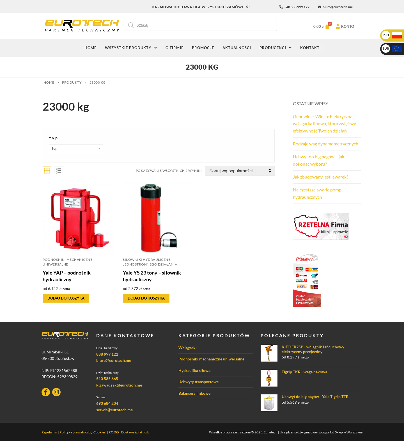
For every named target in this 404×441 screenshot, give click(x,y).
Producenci (276, 47)
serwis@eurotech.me (114, 409)
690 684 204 (107, 403)
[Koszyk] (320, 26)
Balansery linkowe (194, 393)
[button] (131, 48)
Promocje (203, 47)
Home (90, 47)
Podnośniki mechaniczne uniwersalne (211, 359)
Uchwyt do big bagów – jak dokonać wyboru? (318, 160)
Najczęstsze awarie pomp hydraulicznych (317, 193)
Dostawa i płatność (135, 432)
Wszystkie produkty (131, 47)
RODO (114, 432)
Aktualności (236, 47)
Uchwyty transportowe (198, 381)
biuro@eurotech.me (113, 360)
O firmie (174, 47)
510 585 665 (107, 378)
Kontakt (310, 47)
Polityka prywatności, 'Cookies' (82, 432)
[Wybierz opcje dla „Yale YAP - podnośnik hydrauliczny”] (66, 298)
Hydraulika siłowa (194, 370)
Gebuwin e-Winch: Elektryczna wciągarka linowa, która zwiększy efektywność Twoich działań (324, 124)
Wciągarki (187, 347)
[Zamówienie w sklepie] (240, 171)
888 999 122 (107, 354)
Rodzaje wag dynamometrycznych (325, 143)
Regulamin (49, 432)
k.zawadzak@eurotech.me (119, 385)
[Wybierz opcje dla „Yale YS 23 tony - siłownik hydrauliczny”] (146, 298)
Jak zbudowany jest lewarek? (320, 176)
